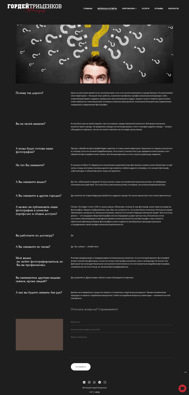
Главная (87, 8)
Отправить (80, 369)
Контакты (173, 8)
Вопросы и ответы (107, 8)
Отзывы (159, 8)
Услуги (145, 8)
